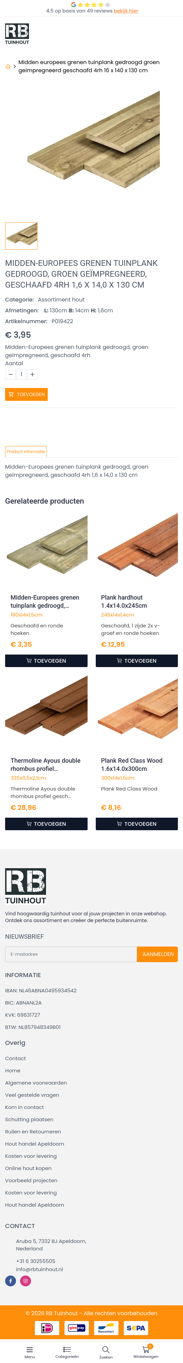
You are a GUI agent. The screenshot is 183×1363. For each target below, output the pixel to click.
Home (12, 1070)
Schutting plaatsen (29, 1119)
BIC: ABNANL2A (23, 1002)
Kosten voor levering (31, 1156)
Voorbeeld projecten (31, 1180)
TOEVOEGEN (26, 394)
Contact (15, 1058)
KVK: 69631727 (22, 1014)
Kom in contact (24, 1107)
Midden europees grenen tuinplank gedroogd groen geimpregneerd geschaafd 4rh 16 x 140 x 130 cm (88, 66)
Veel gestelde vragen (32, 1094)
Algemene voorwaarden (36, 1082)
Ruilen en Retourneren (33, 1131)
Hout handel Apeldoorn (34, 1143)
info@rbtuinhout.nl (39, 1269)
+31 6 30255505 (35, 1261)
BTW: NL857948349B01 (33, 1027)
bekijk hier (126, 10)
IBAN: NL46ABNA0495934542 (41, 990)
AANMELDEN (158, 954)
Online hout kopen (28, 1168)
